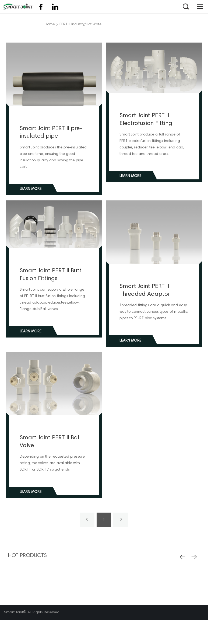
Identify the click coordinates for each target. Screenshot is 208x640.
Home (50, 24)
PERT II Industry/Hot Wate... (81, 24)
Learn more (30, 189)
